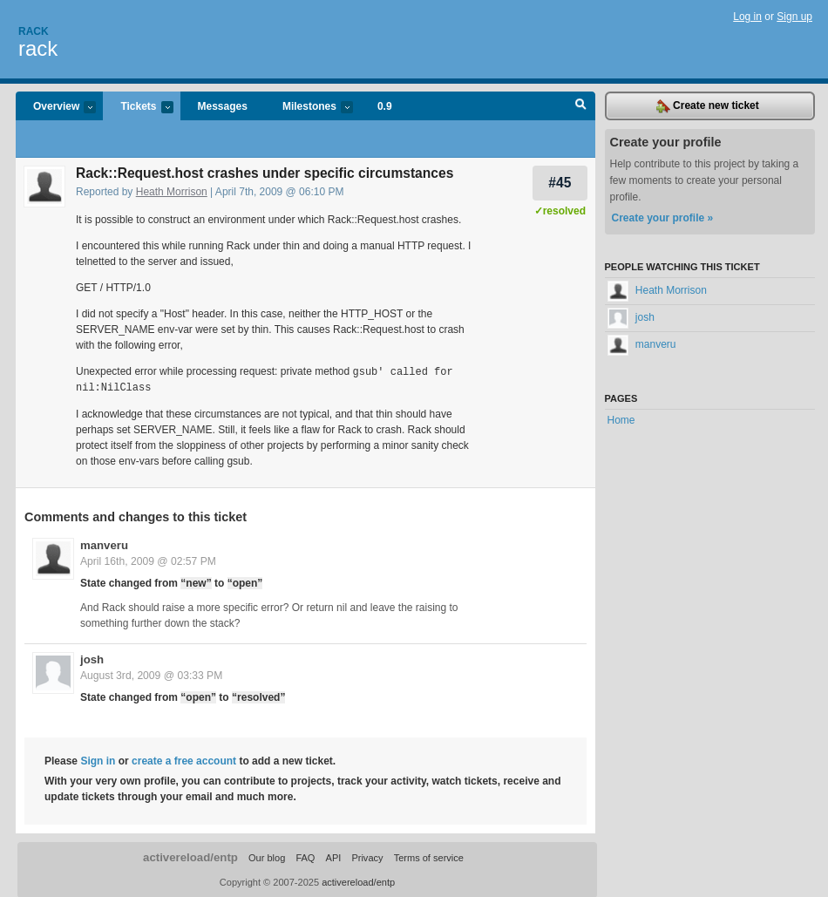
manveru (104, 544)
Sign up (794, 16)
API (334, 857)
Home (621, 420)
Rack (33, 31)
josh (92, 658)
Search (581, 106)
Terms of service (429, 857)
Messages (223, 106)
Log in (747, 16)
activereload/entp (190, 856)
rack (38, 48)
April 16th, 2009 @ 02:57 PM (148, 560)
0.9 (384, 106)
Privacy (367, 857)
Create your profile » (663, 218)
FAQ (305, 857)
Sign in (97, 760)
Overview (56, 107)
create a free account (184, 760)
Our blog (266, 857)
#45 (559, 182)
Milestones (309, 107)
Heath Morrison (171, 192)
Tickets (138, 107)
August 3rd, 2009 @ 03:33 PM (151, 675)
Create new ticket (707, 106)
